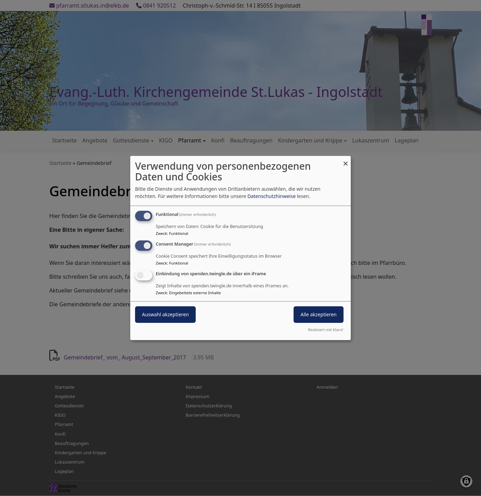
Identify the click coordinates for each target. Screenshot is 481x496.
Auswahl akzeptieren (165, 314)
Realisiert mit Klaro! (325, 329)
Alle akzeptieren (318, 314)
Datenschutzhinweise (271, 196)
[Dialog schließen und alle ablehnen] (345, 160)
